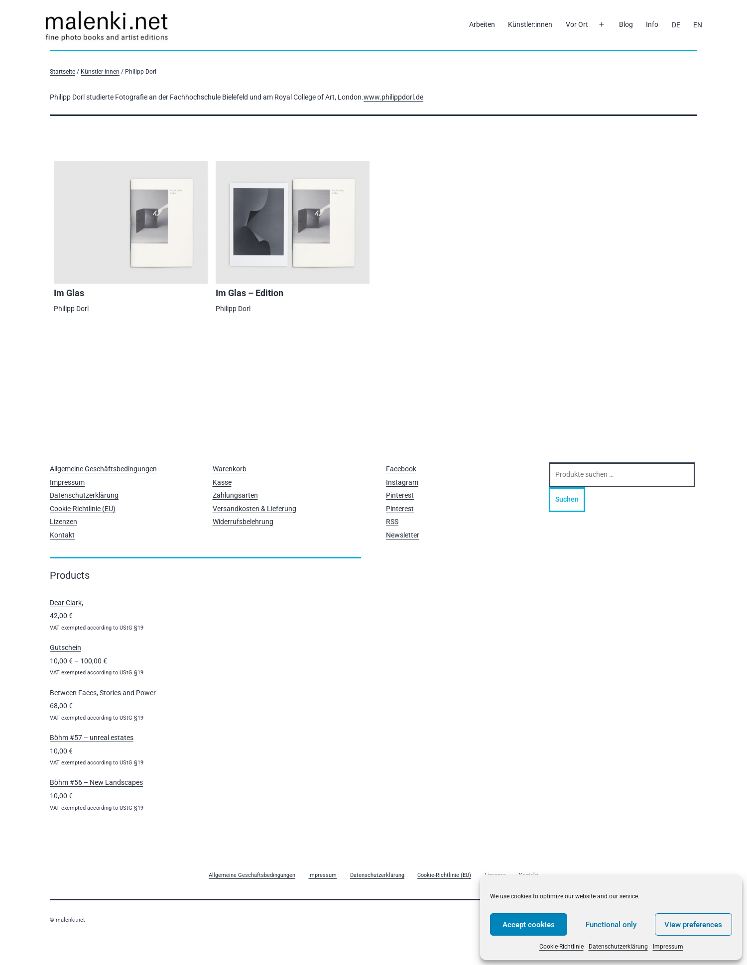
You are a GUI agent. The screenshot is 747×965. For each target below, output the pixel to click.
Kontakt (62, 535)
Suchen (567, 499)
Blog (626, 24)
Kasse (222, 482)
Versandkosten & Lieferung (254, 509)
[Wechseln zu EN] (698, 25)
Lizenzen (63, 522)
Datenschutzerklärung (618, 946)
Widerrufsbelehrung (243, 522)
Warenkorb (230, 469)
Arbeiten (482, 24)
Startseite (62, 71)
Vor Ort (577, 24)
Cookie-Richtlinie (561, 946)
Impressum (668, 946)
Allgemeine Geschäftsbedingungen (103, 469)
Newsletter (402, 535)
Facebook (401, 469)
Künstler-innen (100, 71)
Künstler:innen (530, 24)
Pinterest (400, 495)
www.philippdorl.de (393, 97)
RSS (392, 522)
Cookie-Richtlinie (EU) (83, 509)
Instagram (402, 482)
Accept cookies (528, 924)
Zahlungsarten (235, 495)
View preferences (693, 924)
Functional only (611, 924)
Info (652, 24)
